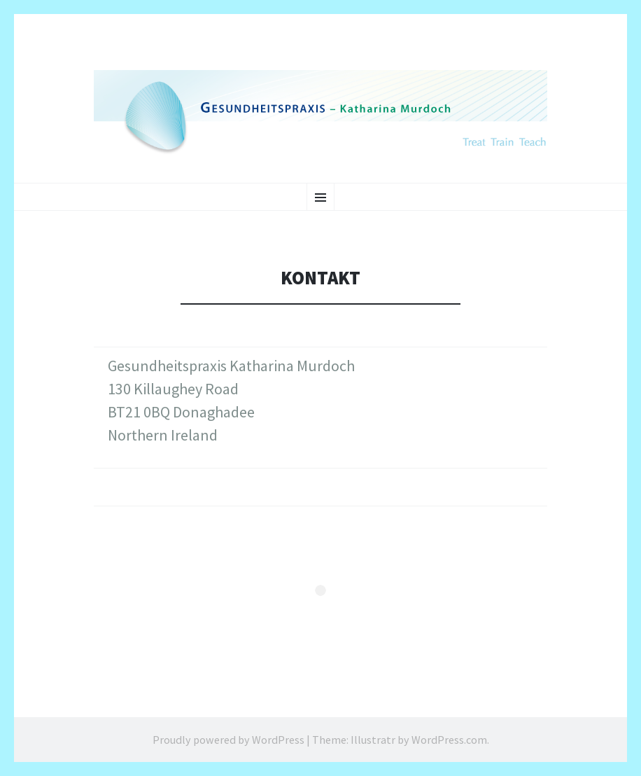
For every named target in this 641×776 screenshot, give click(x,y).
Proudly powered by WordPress (228, 740)
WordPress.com (449, 740)
